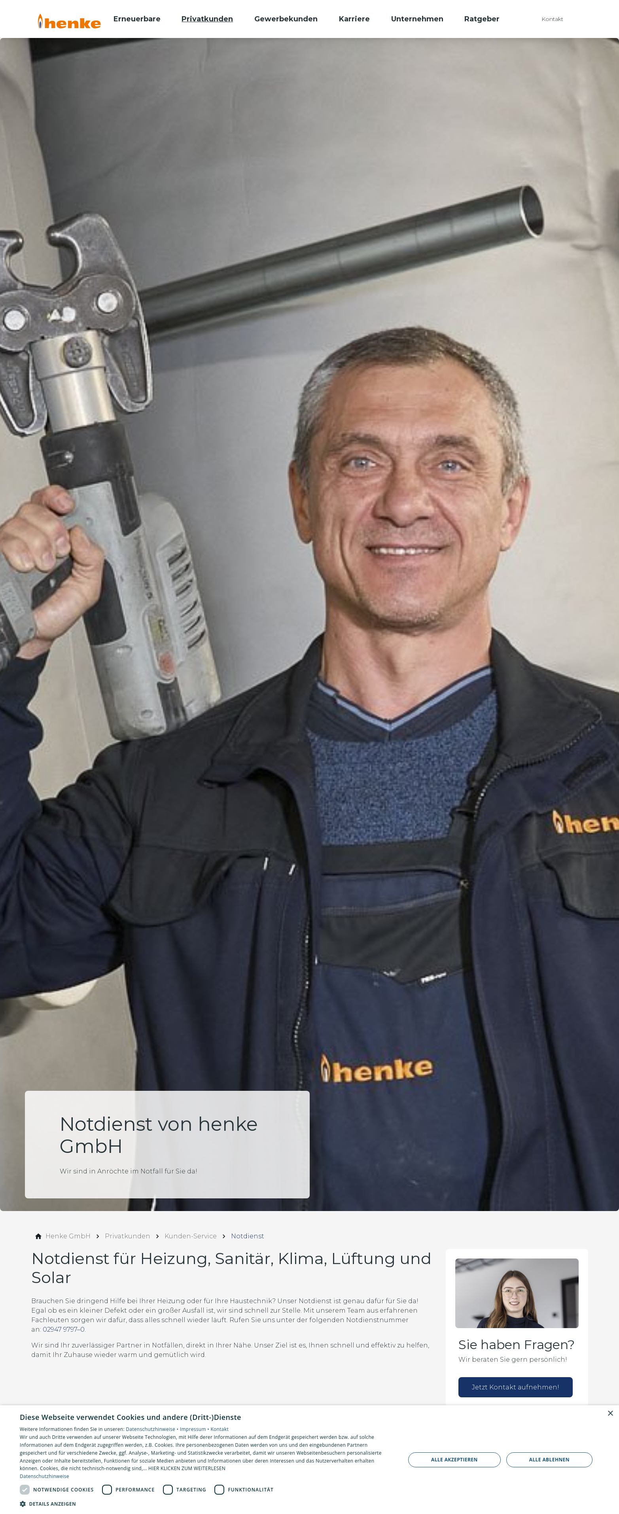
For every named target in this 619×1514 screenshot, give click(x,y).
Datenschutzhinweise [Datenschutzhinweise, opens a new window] (44, 1476)
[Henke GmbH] (68, 1236)
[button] (207, 1503)
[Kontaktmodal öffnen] (547, 19)
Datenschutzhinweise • (153, 1429)
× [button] (610, 1414)
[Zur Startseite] (69, 19)
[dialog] (309, 1459)
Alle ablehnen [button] (549, 1459)
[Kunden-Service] (191, 1236)
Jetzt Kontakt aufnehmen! (515, 1387)
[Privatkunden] (127, 1236)
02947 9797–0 (64, 1329)
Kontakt (219, 1429)
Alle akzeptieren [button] (454, 1459)
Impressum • (195, 1429)
